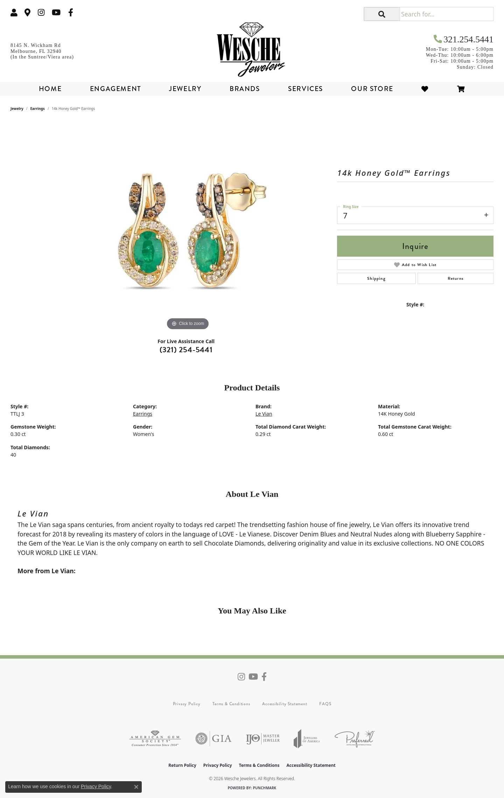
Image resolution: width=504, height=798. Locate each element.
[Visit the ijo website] (263, 738)
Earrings (37, 108)
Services (305, 89)
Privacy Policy (187, 704)
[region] (188, 227)
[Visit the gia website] (213, 738)
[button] (14, 12)
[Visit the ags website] (155, 738)
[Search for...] (446, 14)
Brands (245, 89)
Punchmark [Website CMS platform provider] (264, 787)
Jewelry (185, 89)
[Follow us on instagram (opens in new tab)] (41, 12)
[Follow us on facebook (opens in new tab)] (71, 12)
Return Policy (182, 765)
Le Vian (263, 413)
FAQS (325, 704)
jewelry (16, 108)
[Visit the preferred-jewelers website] (354, 738)
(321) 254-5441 (186, 349)
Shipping (376, 278)
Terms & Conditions (231, 704)
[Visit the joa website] (307, 738)
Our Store (372, 89)
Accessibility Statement (284, 704)
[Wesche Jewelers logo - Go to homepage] (252, 47)
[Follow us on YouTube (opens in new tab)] (56, 12)
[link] (27, 12)
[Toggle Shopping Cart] (461, 89)
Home (50, 89)
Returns (455, 278)
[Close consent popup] (136, 787)
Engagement (115, 89)
